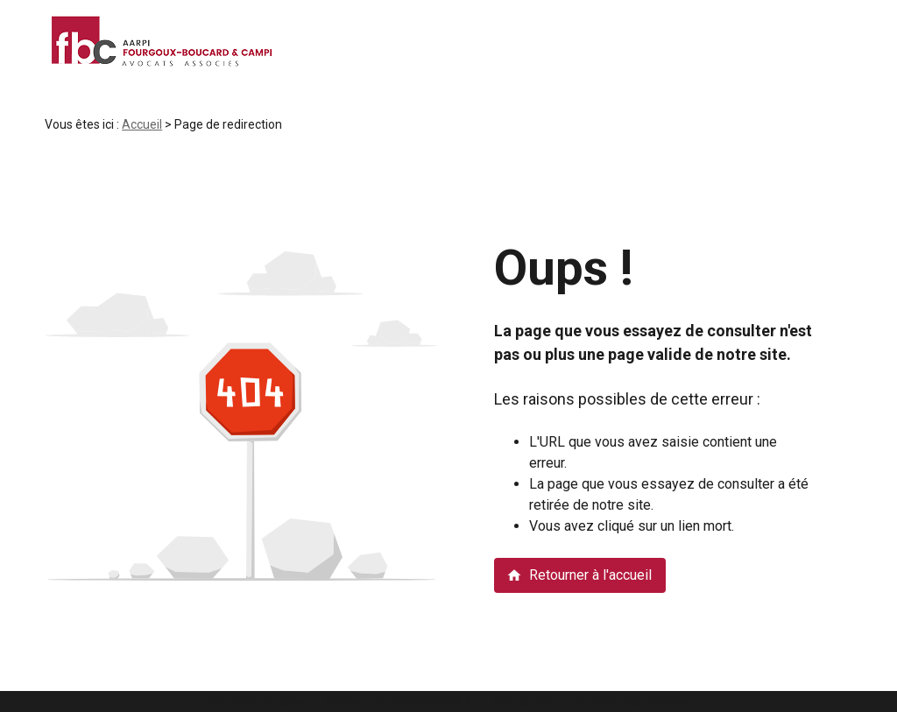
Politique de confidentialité (398, 701)
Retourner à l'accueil (579, 575)
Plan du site (524, 701)
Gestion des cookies (632, 701)
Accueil (142, 124)
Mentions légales (257, 701)
